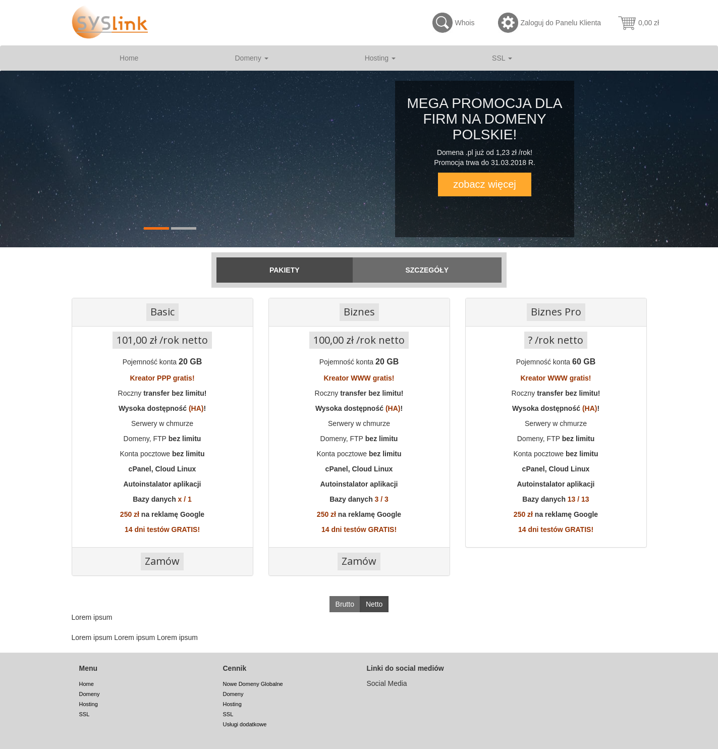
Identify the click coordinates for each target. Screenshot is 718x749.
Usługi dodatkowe (245, 724)
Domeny (251, 58)
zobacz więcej (484, 184)
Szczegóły (427, 270)
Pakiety (284, 270)
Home (129, 58)
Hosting (380, 58)
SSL (502, 58)
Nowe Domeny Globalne (253, 684)
